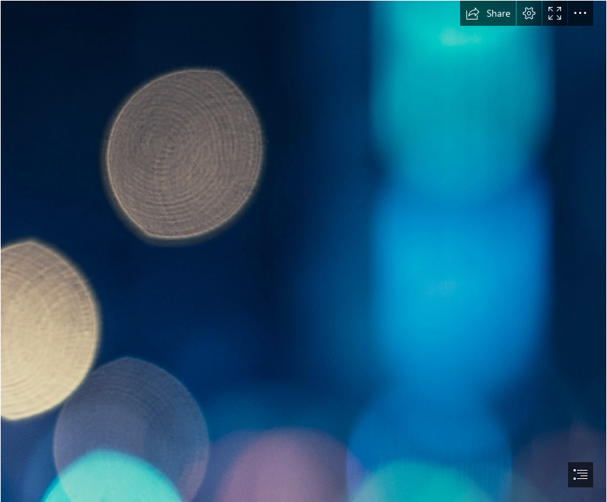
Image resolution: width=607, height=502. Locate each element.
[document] (303, 251)
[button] (488, 13)
